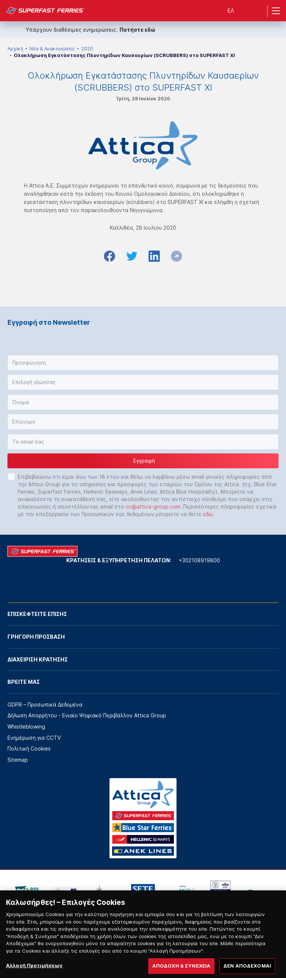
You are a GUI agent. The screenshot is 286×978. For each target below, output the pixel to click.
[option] (27, 892)
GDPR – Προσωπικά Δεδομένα (44, 704)
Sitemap (17, 760)
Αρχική (15, 48)
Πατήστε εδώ (137, 29)
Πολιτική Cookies (29, 748)
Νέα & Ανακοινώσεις (52, 48)
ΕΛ (231, 10)
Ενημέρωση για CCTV (34, 738)
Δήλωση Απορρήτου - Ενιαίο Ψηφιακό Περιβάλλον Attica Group (86, 715)
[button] (143, 362)
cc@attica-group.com (152, 506)
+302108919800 (199, 560)
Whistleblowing (26, 726)
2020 (87, 48)
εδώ (208, 514)
